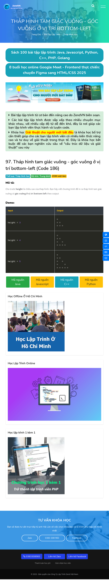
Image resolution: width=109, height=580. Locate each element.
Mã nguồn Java (17, 282)
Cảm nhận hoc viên (63, 564)
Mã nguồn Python (91, 282)
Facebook (82, 538)
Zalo (24, 538)
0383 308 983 (52, 538)
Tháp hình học (71, 34)
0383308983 (32, 557)
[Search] (93, 5)
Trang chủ (36, 34)
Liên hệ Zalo (54, 557)
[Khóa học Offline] (106, 240)
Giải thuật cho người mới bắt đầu (49, 132)
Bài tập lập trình (52, 34)
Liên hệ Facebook (77, 557)
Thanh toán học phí (43, 564)
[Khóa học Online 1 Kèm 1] (106, 246)
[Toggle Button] (102, 7)
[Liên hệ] (106, 258)
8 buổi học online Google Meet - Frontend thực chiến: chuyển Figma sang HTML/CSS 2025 (54, 70)
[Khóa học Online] (106, 234)
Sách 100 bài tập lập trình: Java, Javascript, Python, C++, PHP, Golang (54, 55)
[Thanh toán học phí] (106, 252)
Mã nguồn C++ (66, 282)
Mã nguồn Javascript (42, 282)
